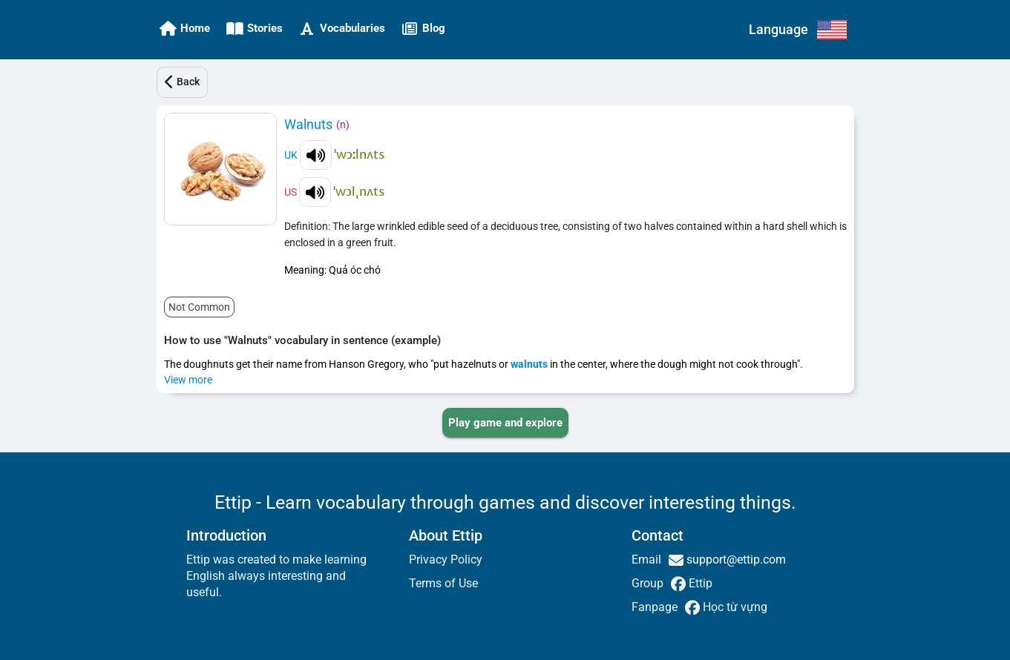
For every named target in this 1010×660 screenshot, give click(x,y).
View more (188, 380)
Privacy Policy (445, 559)
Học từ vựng (733, 607)
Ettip (699, 583)
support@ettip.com (734, 559)
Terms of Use (443, 583)
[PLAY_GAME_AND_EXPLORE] (505, 423)
